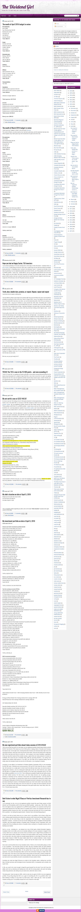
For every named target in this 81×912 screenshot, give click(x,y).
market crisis (57, 579)
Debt (10, 16)
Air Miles (56, 96)
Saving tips (56, 420)
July (72, 119)
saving (55, 599)
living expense (57, 575)
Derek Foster (57, 208)
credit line (56, 524)
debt (55, 530)
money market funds (59, 583)
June (72, 121)
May (72, 124)
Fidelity (55, 225)
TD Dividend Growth (59, 443)
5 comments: (18, 120)
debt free (56, 532)
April (72, 126)
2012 (71, 220)
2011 (71, 222)
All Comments (59, 26)
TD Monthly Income (58, 457)
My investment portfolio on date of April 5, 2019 (18, 521)
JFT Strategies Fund (59, 279)
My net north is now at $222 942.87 (14, 398)
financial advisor (58, 552)
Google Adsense (58, 252)
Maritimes (56, 311)
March (72, 199)
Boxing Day (56, 149)
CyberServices (57, 202)
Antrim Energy (57, 100)
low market (56, 577)
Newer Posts (6, 892)
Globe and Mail (57, 246)
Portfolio (3, 16)
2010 (71, 224)
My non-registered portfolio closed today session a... (74, 186)
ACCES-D (56, 94)
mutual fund (57, 587)
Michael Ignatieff (58, 316)
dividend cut (57, 540)
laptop (55, 573)
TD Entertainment (58, 451)
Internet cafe (57, 273)
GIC (55, 244)
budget (55, 510)
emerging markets (58, 546)
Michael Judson (57, 319)
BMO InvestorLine (58, 112)
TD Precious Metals (58, 459)
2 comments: (18, 253)
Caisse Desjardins (58, 163)
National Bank (57, 336)
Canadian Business (58, 165)
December (73, 108)
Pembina (56, 359)
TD (54, 437)
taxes (55, 622)
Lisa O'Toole (57, 287)
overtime (56, 591)
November (73, 110)
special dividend (58, 607)
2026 (71, 90)
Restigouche (57, 414)
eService (56, 544)
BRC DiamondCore (58, 114)
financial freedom (58, 554)
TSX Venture (57, 474)
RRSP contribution (58, 410)
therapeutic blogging (59, 624)
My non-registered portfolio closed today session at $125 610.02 (24, 745)
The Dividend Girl (18, 7)
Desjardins (56, 210)
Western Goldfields (58, 502)
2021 (71, 101)
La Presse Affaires (58, 283)
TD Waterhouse (58, 464)
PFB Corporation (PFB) (59, 349)
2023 (71, 97)
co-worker (56, 518)
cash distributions (58, 514)
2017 (71, 208)
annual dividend (58, 506)
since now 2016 (18, 773)
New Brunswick (57, 342)
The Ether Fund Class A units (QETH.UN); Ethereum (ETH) (59, 483)
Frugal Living (57, 242)
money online (57, 585)
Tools (15, 16)
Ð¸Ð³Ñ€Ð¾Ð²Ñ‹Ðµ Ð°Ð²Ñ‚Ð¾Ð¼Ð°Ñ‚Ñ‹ (17, 0)
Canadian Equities (58, 171)
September (73, 115)
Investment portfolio (12, 736)
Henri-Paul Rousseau (59, 264)
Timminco (56, 487)
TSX (55, 472)
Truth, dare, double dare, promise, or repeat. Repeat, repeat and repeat (25, 291)
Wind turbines (57, 504)
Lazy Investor (57, 285)
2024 (71, 95)
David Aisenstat (57, 206)
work (55, 628)
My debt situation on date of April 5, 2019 (16, 494)
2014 (71, 215)
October (73, 112)
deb (55, 528)
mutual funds (57, 589)
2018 (71, 206)
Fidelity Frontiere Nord (59, 227)
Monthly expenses (11, 122)
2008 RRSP (57, 92)
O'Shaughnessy (58, 347)
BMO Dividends (57, 106)
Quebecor (56, 381)
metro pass (56, 581)
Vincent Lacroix (57, 500)
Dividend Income (58, 212)
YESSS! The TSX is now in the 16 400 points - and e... (75, 160)
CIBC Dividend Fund (59, 153)
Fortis (55, 240)
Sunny (57, 46)
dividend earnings (58, 542)
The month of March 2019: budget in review (17, 128)
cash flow (56, 516)
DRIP (55, 204)
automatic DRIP (58, 508)
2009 (71, 226)
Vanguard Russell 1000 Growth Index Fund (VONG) (59, 496)
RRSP (55, 408)
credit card (56, 522)
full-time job (56, 556)
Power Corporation (58, 372)
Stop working (57, 435)
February (28, 130)
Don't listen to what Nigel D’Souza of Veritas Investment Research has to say (26, 799)
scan (55, 601)
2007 (71, 231)
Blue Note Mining (58, 147)
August (72, 117)
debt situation (10, 515)
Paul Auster (57, 357)
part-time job (57, 593)
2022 (71, 99)
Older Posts (47, 892)
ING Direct (56, 267)
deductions (56, 536)
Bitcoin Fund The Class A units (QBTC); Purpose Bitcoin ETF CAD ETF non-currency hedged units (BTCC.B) (59, 132)
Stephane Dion (57, 433)
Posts (57, 23)
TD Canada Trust (58, 439)
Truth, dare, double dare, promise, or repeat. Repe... (74, 151)
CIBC (55, 151)
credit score (57, 526)
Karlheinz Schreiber (58, 281)
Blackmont (56, 145)
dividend (56, 538)
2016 (71, 211)
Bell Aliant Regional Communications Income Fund (58, 121)
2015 (71, 213)
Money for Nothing (58, 320)
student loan (57, 616)
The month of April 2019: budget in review (16, 24)
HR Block (56, 258)
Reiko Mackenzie (58, 412)
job (54, 566)
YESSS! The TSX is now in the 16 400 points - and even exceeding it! (25, 372)
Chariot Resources (58, 175)
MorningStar (57, 327)
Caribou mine (57, 173)
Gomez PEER (57, 250)
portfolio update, (30, 408)
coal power (56, 520)
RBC (55, 383)
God (55, 248)
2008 (71, 228)
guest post (56, 558)
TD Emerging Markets (59, 445)
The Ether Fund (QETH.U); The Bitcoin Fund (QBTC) (59, 478)
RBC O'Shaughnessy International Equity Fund (59, 399)
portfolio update (6, 404)
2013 (71, 217)
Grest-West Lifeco (58, 256)
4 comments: (18, 513)
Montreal (56, 325)
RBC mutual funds (58, 406)
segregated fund (58, 605)
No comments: (18, 281)
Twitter (55, 492)
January (73, 204)
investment (56, 562)
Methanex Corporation (59, 313)
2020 (71, 104)
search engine (57, 603)
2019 (71, 106)
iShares (56, 560)
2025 (71, 93)
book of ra (51, 907)
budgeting (56, 512)
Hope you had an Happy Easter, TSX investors (17, 263)
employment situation (59, 549)
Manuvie (56, 300)
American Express (58, 98)
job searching (57, 570)
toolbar (55, 626)
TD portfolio (57, 466)
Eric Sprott (56, 223)
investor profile (57, 564)
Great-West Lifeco (58, 254)
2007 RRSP (57, 90)
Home (26, 891)
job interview (57, 568)
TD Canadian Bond (58, 441)
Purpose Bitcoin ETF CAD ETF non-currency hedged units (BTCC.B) (59, 375)
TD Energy (56, 449)
